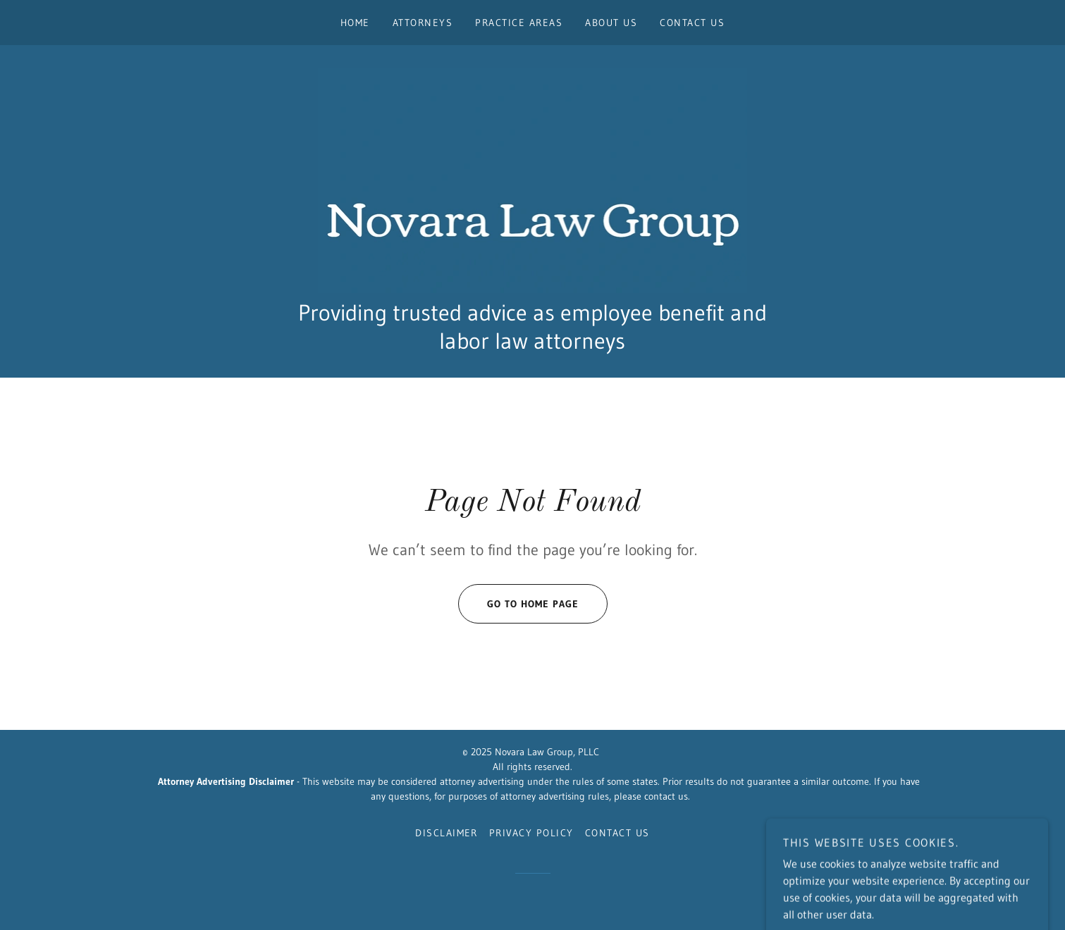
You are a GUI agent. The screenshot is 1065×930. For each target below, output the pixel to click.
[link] (533, 179)
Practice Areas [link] (518, 22)
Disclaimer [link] (446, 832)
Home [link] (355, 22)
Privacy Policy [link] (531, 832)
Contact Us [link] (692, 22)
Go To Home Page (518, 604)
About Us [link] (611, 22)
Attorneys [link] (423, 22)
